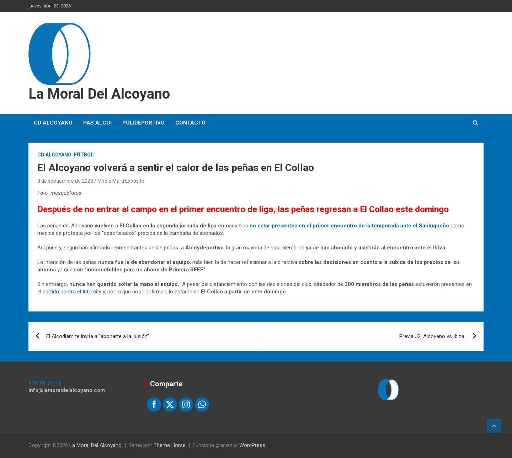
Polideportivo (143, 123)
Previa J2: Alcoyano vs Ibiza (432, 336)
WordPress (252, 445)
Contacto (190, 123)
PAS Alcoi (97, 123)
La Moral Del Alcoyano (99, 93)
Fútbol (84, 155)
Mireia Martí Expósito (120, 181)
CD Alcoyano (53, 123)
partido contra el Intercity (72, 291)
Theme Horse (170, 445)
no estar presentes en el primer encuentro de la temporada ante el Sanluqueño (350, 225)
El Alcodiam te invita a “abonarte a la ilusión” (97, 336)
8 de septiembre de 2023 (65, 181)
